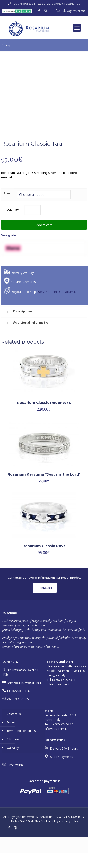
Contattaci (45, 603)
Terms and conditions (21, 746)
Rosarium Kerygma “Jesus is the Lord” (44, 489)
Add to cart (44, 240)
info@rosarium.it (58, 700)
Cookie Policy (49, 837)
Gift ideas (13, 755)
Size (7, 208)
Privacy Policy (70, 837)
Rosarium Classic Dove (44, 561)
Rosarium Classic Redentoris (44, 418)
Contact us (14, 729)
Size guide (8, 250)
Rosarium (13, 738)
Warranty (13, 763)
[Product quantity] (32, 225)
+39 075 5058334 (23, 3)
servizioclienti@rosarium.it (61, 3)
